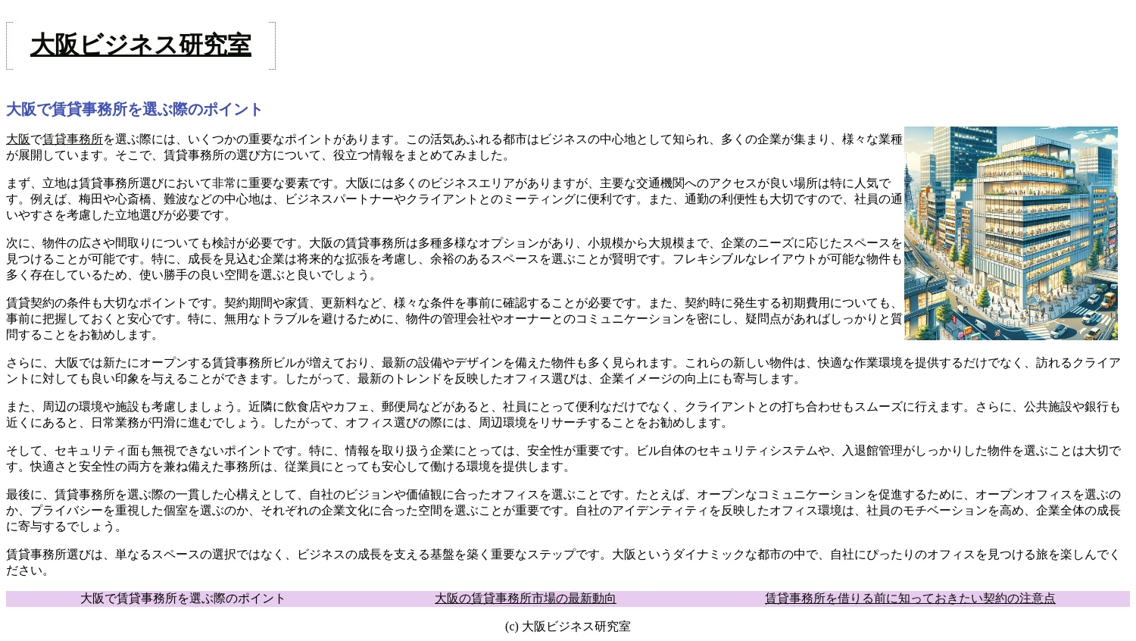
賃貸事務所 (72, 139)
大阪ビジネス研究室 (140, 44)
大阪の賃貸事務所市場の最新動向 (525, 598)
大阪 (18, 139)
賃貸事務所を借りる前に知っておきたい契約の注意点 (910, 598)
